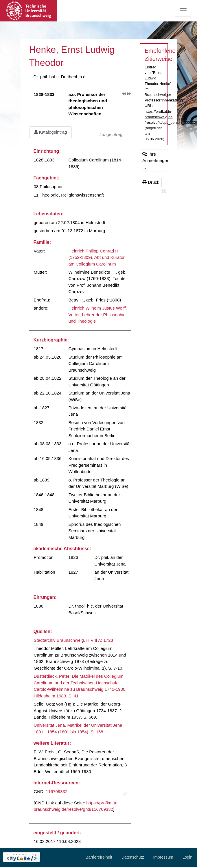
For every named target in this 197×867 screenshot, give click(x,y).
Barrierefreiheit (99, 857)
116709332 (56, 791)
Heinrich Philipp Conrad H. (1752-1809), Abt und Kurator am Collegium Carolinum (97, 257)
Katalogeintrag (50, 132)
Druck (150, 182)
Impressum (163, 857)
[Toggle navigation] (183, 11)
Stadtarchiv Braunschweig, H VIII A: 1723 (73, 640)
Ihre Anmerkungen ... (155, 161)
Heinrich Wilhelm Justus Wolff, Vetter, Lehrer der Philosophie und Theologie (98, 314)
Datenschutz (132, 857)
